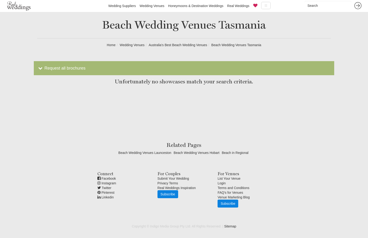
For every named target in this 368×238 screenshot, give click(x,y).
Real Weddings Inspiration (176, 188)
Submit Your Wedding (173, 178)
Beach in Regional (235, 153)
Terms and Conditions (233, 188)
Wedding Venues (152, 6)
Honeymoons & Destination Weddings (195, 6)
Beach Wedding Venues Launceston (144, 153)
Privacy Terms (167, 183)
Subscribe (168, 194)
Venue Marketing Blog (234, 197)
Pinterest (106, 192)
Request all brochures (61, 68)
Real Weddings (238, 6)
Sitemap (230, 226)
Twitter (104, 188)
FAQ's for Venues (230, 192)
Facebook (106, 178)
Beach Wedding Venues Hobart (196, 153)
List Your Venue (229, 178)
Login (222, 183)
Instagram (106, 183)
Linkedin (105, 197)
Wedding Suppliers (122, 6)
